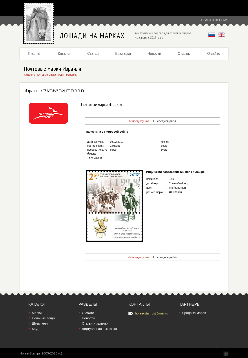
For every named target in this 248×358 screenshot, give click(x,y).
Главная (34, 53)
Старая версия (214, 20)
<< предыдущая (138, 121)
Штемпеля (40, 323)
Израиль (71, 74)
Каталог (64, 53)
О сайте (213, 53)
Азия (61, 74)
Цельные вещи (43, 318)
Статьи (93, 53)
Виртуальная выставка (99, 329)
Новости (154, 53)
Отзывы (184, 53)
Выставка (123, 53)
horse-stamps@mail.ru (151, 313)
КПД (35, 329)
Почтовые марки (46, 74)
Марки (37, 313)
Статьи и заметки (95, 323)
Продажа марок (194, 313)
